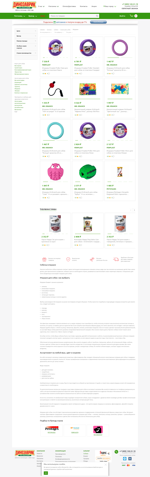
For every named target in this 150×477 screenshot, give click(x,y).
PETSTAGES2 (51, 432)
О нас (40, 6)
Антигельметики (20, 103)
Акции (94, 6)
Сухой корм (18, 67)
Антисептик (18, 105)
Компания (38, 451)
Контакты (83, 6)
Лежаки (17, 90)
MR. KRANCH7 (98, 434)
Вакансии (40, 456)
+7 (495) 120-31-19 (130, 4)
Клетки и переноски (21, 93)
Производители (60, 454)
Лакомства (18, 72)
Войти (122, 16)
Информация (58, 451)
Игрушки (17, 88)
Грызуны (86, 458)
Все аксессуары (19, 80)
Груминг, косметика (21, 84)
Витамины (18, 109)
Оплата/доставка (69, 6)
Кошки (85, 456)
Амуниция (18, 82)
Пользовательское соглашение (65, 461)
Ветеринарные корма (22, 74)
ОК (46, 473)
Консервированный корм (23, 70)
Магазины (52, 6)
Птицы (85, 461)
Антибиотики (19, 107)
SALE (42, 16)
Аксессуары (18, 101)
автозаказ (61, 22)
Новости (39, 453)
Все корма (18, 65)
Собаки (85, 453)
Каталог (84, 451)
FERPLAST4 (74, 432)
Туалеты (17, 86)
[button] (134, 210)
